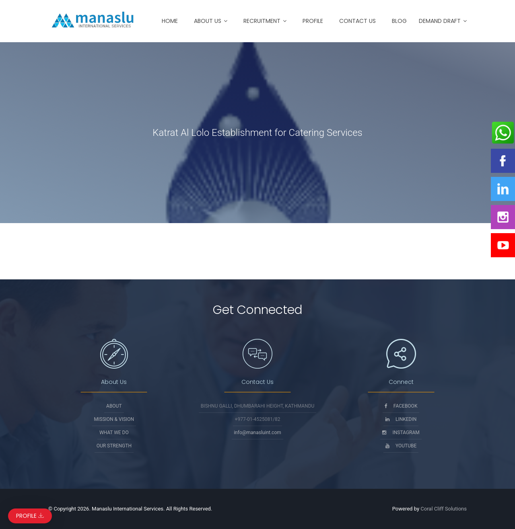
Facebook (401, 406)
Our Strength (114, 446)
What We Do (114, 432)
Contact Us (357, 21)
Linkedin (400, 419)
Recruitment (261, 21)
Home (170, 21)
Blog (399, 21)
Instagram (400, 432)
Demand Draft (440, 21)
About (114, 406)
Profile (313, 21)
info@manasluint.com (257, 432)
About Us (207, 21)
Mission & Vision (114, 419)
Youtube (400, 446)
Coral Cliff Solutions (443, 509)
